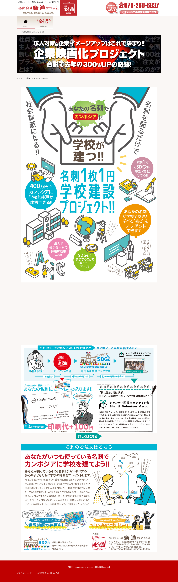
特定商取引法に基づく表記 (48, 573)
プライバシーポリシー (26, 573)
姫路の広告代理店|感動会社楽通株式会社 (47, 8)
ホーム (19, 78)
